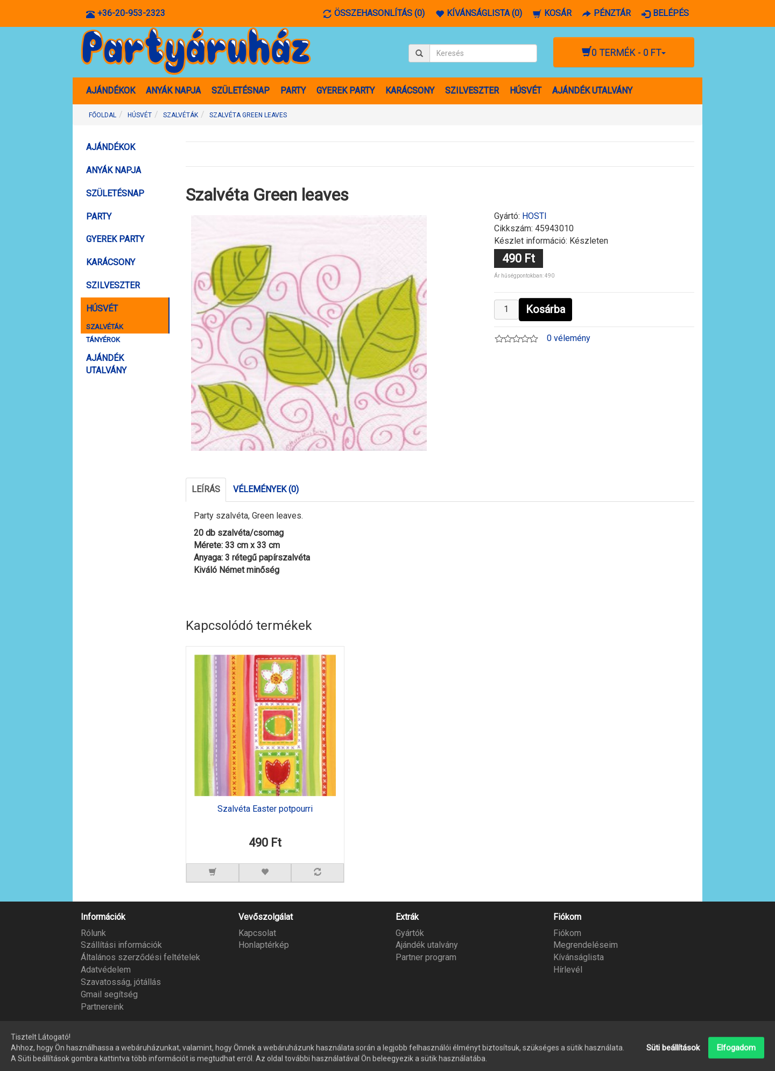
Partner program (426, 957)
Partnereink (102, 1007)
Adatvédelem (106, 969)
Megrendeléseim (585, 945)
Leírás (206, 489)
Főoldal (102, 115)
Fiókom (567, 933)
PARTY (293, 91)
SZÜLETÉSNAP (241, 91)
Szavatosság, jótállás (121, 982)
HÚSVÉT (525, 91)
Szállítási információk (121, 945)
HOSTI (534, 216)
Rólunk (93, 933)
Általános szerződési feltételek (140, 957)
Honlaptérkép (263, 945)
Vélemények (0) (266, 489)
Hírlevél (567, 969)
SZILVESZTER (472, 91)
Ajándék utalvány (427, 945)
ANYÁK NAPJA (173, 91)
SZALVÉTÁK (104, 327)
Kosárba (545, 309)
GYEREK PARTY (345, 91)
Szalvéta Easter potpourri (265, 809)
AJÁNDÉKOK (110, 91)
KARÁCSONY (409, 91)
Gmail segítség (109, 994)
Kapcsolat (257, 933)
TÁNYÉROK (103, 340)
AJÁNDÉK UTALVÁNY (592, 91)
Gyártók (410, 933)
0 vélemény (568, 338)
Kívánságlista (578, 957)
